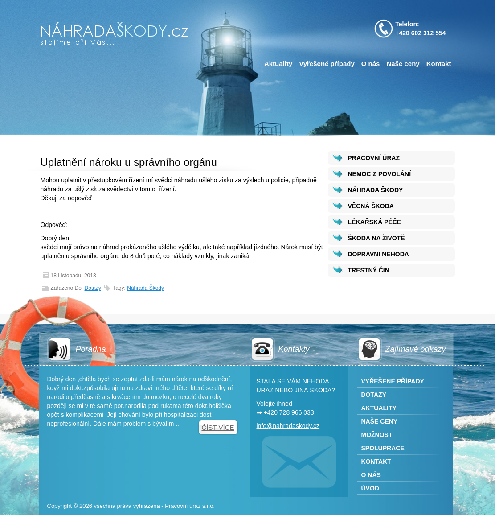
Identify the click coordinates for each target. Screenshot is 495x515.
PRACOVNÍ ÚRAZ (374, 157)
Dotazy (93, 288)
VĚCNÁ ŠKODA (371, 206)
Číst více (217, 427)
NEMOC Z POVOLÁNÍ (379, 173)
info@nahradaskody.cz (288, 425)
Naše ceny (402, 63)
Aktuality (278, 63)
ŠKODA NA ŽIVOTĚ (376, 238)
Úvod (370, 488)
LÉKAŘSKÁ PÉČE (374, 222)
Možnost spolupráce (383, 441)
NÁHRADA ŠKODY (375, 190)
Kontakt (438, 63)
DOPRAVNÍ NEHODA (378, 254)
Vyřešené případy (327, 63)
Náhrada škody (145, 288)
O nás (370, 63)
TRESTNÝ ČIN (368, 270)
